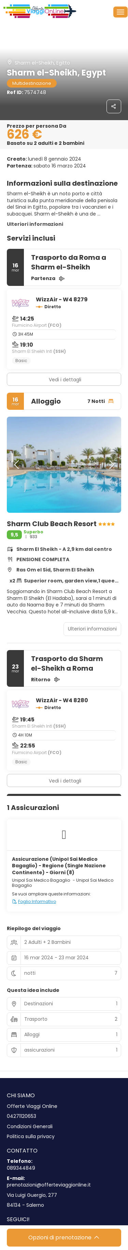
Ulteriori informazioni (35, 224)
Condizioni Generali (30, 1126)
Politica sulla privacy (31, 1136)
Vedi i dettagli (65, 379)
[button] (17, 465)
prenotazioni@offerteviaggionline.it (49, 1185)
